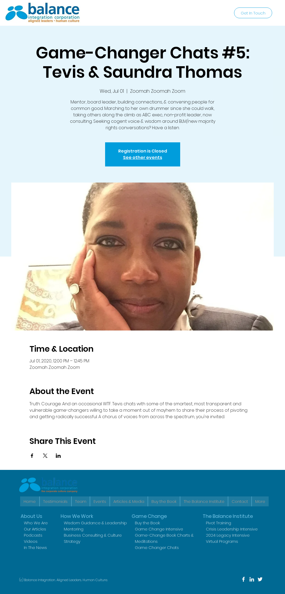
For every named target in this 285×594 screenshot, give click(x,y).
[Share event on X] (45, 456)
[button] (204, 501)
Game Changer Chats (157, 547)
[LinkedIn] (252, 579)
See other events (142, 157)
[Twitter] (260, 579)
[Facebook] (243, 579)
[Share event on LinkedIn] (58, 456)
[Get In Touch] (253, 13)
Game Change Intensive (159, 529)
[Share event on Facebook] (32, 456)
